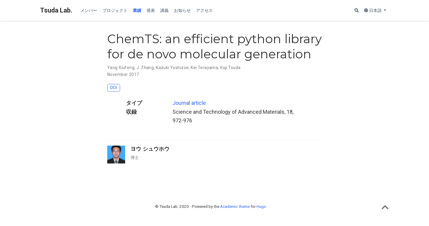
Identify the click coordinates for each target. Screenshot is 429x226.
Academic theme (235, 206)
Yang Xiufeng (120, 67)
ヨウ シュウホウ (150, 149)
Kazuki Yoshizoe (172, 67)
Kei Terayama (204, 67)
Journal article (189, 103)
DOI (113, 87)
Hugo (261, 206)
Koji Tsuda (230, 67)
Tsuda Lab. (56, 10)
